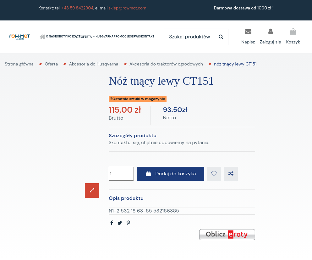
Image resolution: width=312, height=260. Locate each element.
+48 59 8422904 (77, 8)
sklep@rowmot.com (127, 8)
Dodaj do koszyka (170, 173)
